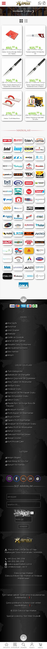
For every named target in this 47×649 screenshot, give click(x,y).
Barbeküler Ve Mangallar (18, 375)
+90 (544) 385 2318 (16, 559)
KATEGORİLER (15, 647)
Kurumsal (11, 326)
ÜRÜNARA (23, 647)
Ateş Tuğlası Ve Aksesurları (19, 382)
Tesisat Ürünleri (14, 438)
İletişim (10, 355)
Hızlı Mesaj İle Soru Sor (17, 461)
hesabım (32, 647)
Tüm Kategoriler (15, 371)
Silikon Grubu (13, 400)
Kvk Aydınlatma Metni (17, 348)
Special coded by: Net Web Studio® (23, 616)
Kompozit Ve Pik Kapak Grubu (21, 392)
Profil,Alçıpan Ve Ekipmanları (20, 413)
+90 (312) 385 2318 (16, 561)
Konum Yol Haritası (16, 464)
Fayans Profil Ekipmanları (18, 420)
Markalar (11, 334)
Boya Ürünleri (13, 416)
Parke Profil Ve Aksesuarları (19, 427)
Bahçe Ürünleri (14, 431)
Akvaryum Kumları (15, 409)
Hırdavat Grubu (14, 389)
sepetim (40, 647)
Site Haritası (12, 351)
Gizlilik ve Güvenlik (15, 337)
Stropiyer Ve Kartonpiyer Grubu (21, 424)
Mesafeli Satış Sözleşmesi (19, 344)
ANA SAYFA (7, 647)
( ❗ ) (29, 597)
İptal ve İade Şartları (16, 341)
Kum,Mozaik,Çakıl (15, 441)
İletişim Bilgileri (14, 457)
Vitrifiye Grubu (13, 385)
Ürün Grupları (13, 330)
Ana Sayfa (12, 323)
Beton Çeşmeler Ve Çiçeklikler (21, 378)
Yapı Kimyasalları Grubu (17, 396)
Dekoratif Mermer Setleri (18, 434)
